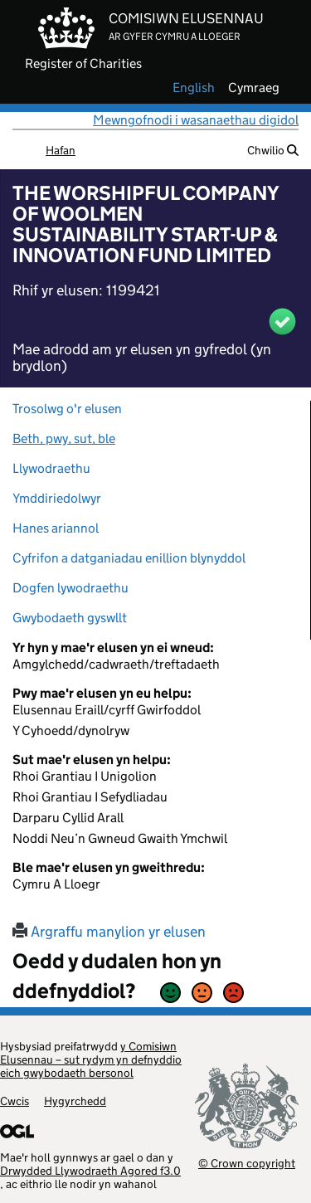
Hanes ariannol (55, 528)
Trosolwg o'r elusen (67, 408)
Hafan (60, 150)
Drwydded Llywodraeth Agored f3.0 (90, 1170)
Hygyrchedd (75, 1100)
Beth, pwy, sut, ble (63, 438)
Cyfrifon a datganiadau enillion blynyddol (128, 558)
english (194, 87)
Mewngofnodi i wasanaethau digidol (196, 120)
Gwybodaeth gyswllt (69, 618)
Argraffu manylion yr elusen (109, 932)
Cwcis (14, 1100)
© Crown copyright (246, 1163)
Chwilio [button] (273, 150)
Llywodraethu (51, 468)
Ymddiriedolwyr (56, 498)
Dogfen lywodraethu (70, 588)
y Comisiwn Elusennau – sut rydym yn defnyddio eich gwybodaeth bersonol (91, 1059)
